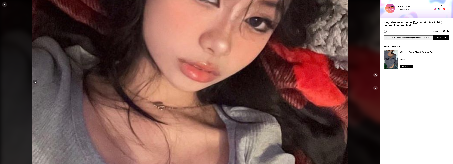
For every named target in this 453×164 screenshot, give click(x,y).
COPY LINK (441, 38)
